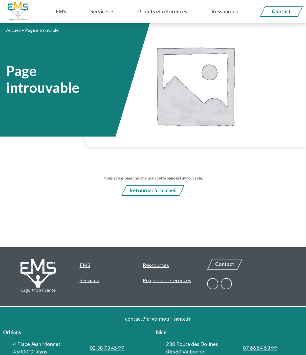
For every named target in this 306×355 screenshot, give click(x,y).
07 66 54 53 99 (260, 348)
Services (89, 280)
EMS (85, 265)
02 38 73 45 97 (107, 348)
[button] (102, 11)
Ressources (156, 265)
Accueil (13, 30)
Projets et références (167, 280)
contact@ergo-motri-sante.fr (158, 319)
